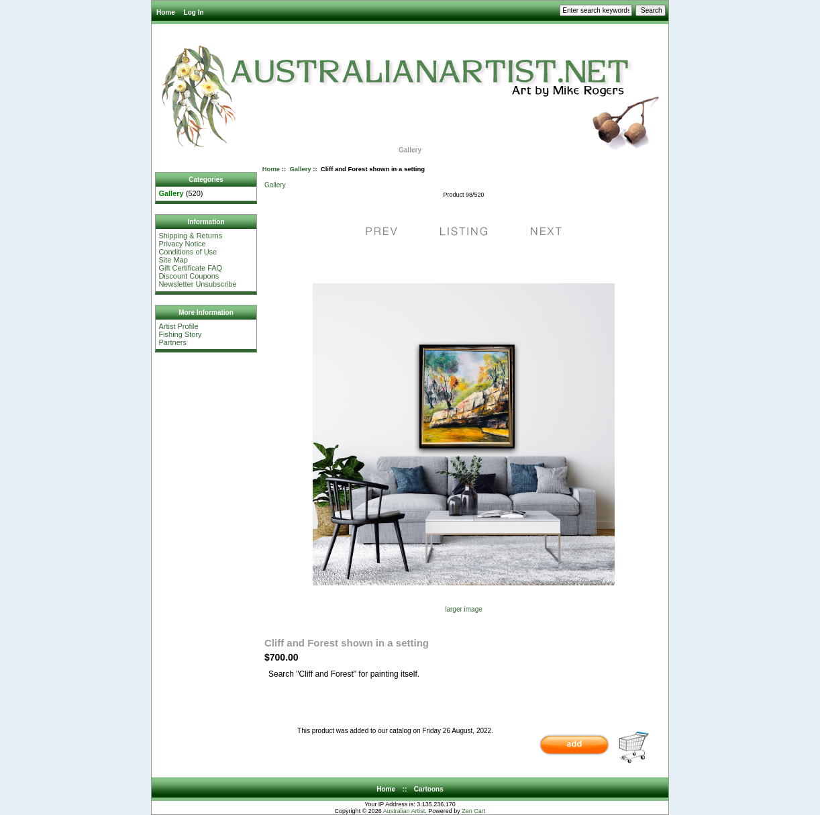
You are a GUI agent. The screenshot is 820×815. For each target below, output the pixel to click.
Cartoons (429, 789)
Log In (194, 12)
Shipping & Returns (190, 236)
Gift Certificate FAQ (190, 268)
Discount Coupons (188, 276)
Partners (172, 342)
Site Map (172, 260)
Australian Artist (404, 811)
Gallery (300, 169)
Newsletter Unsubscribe (197, 284)
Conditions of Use (187, 252)
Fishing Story (179, 334)
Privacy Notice (181, 244)
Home (165, 12)
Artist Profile (178, 326)
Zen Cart (473, 811)
